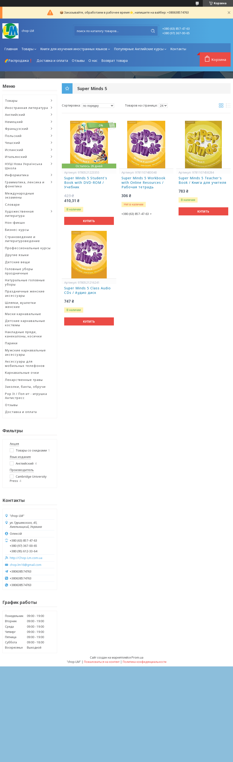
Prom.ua (137, 657)
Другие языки (17, 255)
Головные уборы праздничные (19, 271)
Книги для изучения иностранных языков (73, 49)
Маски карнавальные (23, 314)
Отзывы (78, 60)
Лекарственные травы (24, 380)
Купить (89, 221)
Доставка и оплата (52, 60)
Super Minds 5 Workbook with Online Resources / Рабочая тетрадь (143, 182)
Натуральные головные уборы (25, 282)
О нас (92, 60)
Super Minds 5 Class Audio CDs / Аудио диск (87, 290)
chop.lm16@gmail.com (25, 565)
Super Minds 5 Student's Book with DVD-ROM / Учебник (85, 182)
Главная (11, 49)
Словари (12, 204)
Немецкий (14, 122)
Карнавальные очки (22, 372)
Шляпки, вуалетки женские (20, 305)
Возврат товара (114, 60)
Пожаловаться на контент (102, 662)
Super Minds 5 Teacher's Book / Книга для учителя (202, 180)
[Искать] (153, 31)
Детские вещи (17, 262)
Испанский (14, 150)
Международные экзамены (19, 195)
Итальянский (16, 157)
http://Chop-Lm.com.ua (26, 558)
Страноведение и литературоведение (22, 239)
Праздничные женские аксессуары (25, 293)
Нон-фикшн (15, 222)
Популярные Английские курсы (139, 49)
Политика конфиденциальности (144, 662)
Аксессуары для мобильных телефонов (25, 363)
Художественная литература (19, 213)
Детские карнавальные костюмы (25, 323)
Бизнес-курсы (17, 230)
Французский (16, 128)
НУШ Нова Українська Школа (23, 166)
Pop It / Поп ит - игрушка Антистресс (26, 396)
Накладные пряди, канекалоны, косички (23, 334)
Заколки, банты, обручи (25, 386)
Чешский (12, 143)
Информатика (17, 175)
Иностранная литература (26, 108)
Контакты (178, 49)
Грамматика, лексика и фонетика (24, 184)
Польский (13, 136)
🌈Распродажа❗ (18, 60)
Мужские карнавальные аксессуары (25, 352)
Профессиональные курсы (28, 248)
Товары (27, 49)
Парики (11, 343)
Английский (15, 114)
